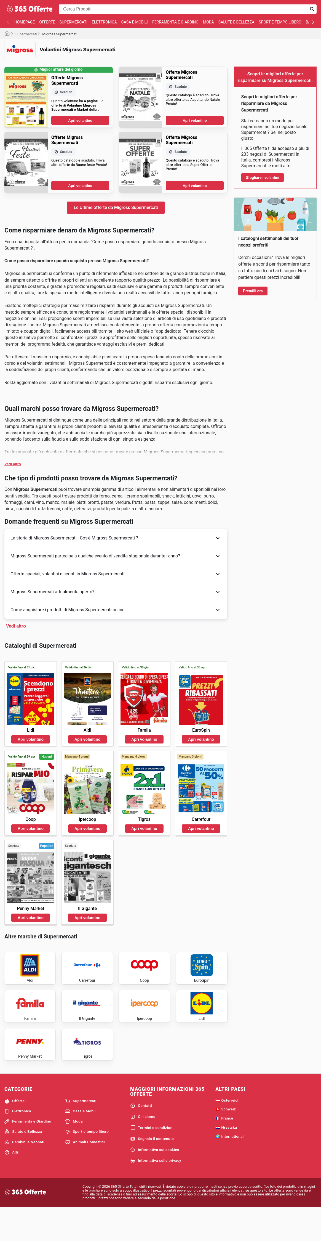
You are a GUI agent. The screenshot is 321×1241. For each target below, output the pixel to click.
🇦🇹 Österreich (227, 1133)
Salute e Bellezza (236, 22)
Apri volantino (80, 120)
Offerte (47, 22)
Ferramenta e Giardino (175, 22)
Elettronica (104, 22)
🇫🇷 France (224, 1151)
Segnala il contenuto (152, 1171)
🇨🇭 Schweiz (225, 1142)
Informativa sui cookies (154, 1182)
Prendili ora (253, 291)
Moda (208, 22)
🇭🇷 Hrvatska (226, 1160)
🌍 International (229, 1169)
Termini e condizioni (151, 1160)
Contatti (141, 1138)
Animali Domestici (85, 1175)
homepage (24, 22)
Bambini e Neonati (24, 1175)
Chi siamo (143, 1149)
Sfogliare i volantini (262, 177)
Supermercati (73, 22)
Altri (12, 1185)
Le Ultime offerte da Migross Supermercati (116, 207)
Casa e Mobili (134, 22)
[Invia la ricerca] (312, 9)
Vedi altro (12, 464)
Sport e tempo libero (280, 22)
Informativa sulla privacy (155, 1193)
